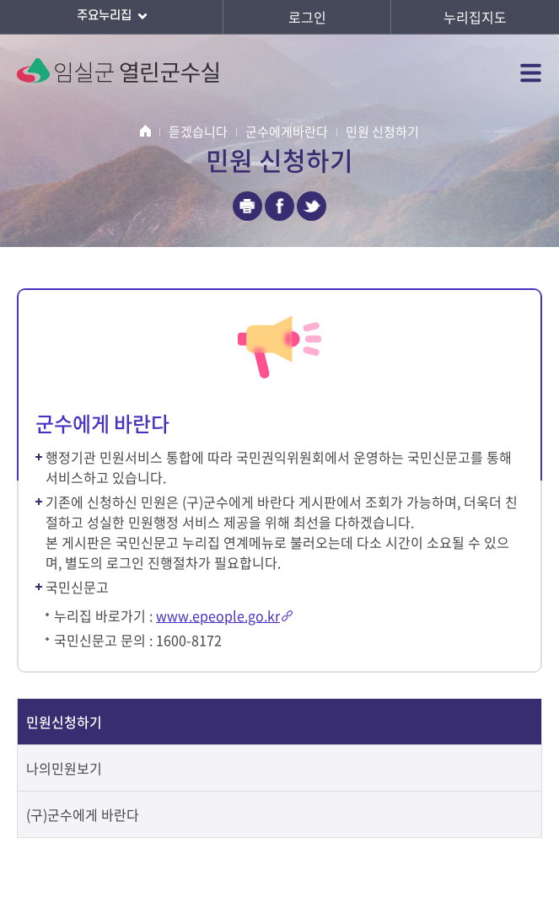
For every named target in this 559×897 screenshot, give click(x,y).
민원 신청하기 (382, 131)
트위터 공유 (311, 206)
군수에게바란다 (286, 131)
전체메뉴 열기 (531, 72)
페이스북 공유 (279, 206)
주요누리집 (112, 16)
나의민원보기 (64, 768)
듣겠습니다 (198, 131)
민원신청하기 (64, 722)
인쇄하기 (247, 206)
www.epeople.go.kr (218, 615)
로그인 (307, 17)
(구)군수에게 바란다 (82, 814)
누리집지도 (475, 17)
